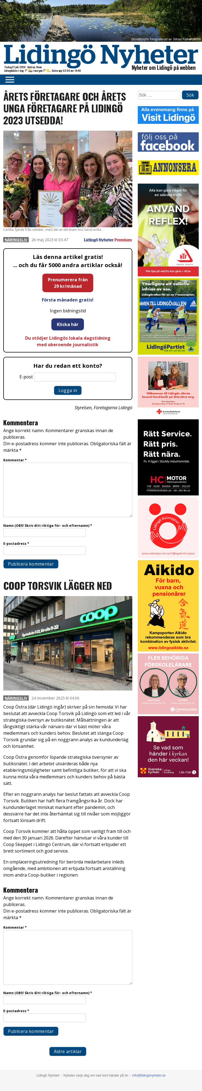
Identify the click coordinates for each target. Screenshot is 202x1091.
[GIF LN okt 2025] (168, 712)
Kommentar (15, 460)
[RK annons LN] (168, 416)
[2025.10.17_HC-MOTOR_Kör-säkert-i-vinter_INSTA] (168, 494)
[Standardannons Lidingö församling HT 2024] (168, 775)
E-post (26, 377)
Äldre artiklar (68, 1051)
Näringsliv (16, 239)
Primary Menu (8, 79)
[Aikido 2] (168, 650)
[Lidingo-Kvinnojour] (168, 556)
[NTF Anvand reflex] (168, 275)
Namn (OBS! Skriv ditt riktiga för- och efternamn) (47, 525)
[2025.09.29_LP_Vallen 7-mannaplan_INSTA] (168, 353)
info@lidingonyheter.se (149, 1075)
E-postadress (16, 543)
